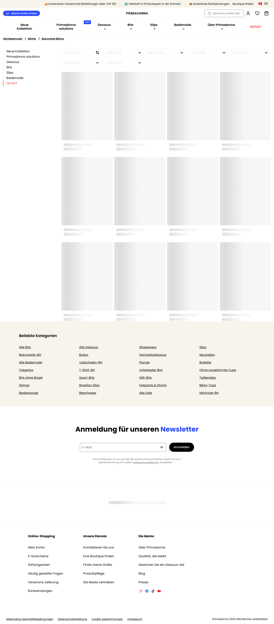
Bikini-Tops (207, 385)
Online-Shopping (41, 536)
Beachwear (87, 393)
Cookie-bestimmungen (107, 619)
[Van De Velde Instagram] (141, 592)
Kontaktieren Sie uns (98, 547)
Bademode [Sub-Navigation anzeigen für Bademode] (182, 26)
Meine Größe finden (21, 13)
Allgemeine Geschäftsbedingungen (29, 619)
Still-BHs (145, 377)
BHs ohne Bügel (30, 377)
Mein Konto (36, 547)
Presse (143, 582)
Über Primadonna (152, 547)
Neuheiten (207, 355)
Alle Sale (145, 393)
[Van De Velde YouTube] (159, 592)
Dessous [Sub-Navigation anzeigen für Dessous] (104, 26)
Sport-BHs (86, 377)
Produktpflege (93, 573)
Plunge (144, 362)
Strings (24, 385)
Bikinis (32, 39)
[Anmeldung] (248, 13)
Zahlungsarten (39, 565)
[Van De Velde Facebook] (147, 592)
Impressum (134, 619)
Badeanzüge (28, 393)
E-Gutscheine (38, 556)
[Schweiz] (264, 3)
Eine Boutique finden (98, 556)
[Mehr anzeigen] (174, 462)
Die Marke (146, 536)
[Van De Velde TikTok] (153, 592)
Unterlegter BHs (151, 370)
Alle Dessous (88, 347)
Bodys (83, 355)
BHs (9, 67)
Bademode (14, 78)
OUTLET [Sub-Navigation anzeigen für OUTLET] (255, 27)
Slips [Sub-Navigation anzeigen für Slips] (153, 26)
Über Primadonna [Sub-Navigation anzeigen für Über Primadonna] (221, 26)
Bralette (205, 362)
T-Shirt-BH (87, 370)
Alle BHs (25, 347)
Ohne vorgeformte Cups (217, 370)
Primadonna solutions (23, 56)
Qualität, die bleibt (152, 556)
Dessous (12, 62)
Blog (142, 573)
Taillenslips (207, 377)
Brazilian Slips (89, 385)
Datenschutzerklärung (145, 462)
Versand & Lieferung (43, 582)
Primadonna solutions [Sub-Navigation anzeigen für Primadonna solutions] (73, 25)
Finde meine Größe (97, 565)
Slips (9, 72)
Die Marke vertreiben (98, 582)
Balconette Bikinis (53, 39)
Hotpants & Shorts (153, 385)
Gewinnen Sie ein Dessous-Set (161, 565)
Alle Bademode (12, 39)
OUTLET (11, 83)
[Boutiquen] (238, 4)
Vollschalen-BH (90, 362)
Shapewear (148, 347)
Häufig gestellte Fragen (45, 573)
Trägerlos (26, 370)
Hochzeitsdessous (152, 355)
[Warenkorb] (266, 13)
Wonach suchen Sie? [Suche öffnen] (224, 13)
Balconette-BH (30, 355)
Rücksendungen (40, 591)
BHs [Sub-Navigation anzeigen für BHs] (130, 26)
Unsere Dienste (95, 536)
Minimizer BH (209, 393)
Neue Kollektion (24, 27)
